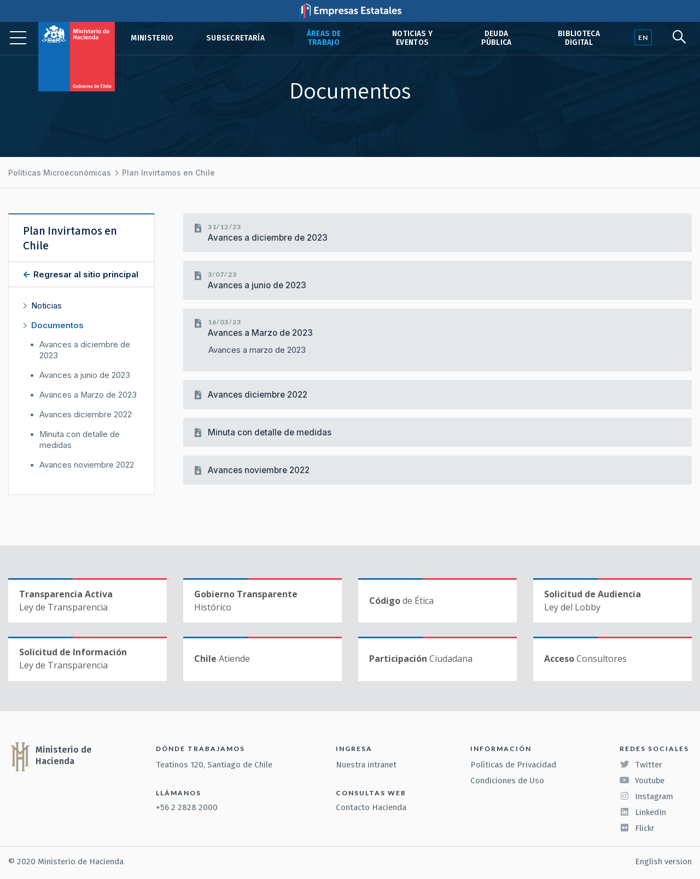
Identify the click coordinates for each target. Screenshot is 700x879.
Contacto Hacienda (371, 807)
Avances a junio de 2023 (257, 285)
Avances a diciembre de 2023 (268, 237)
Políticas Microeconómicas (59, 172)
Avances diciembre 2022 (257, 394)
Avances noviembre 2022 (259, 470)
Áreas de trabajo (324, 38)
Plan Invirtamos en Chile (168, 172)
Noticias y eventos (412, 38)
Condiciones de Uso (507, 780)
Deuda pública (496, 38)
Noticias (46, 305)
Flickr (637, 828)
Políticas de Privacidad (513, 765)
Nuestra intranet (366, 765)
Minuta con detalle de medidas (269, 432)
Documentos (57, 325)
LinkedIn (643, 812)
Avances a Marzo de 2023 (260, 333)
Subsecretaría (235, 38)
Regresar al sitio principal (84, 274)
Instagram (646, 796)
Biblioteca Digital (579, 38)
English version (663, 861)
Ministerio (152, 38)
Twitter (641, 765)
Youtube (642, 780)
